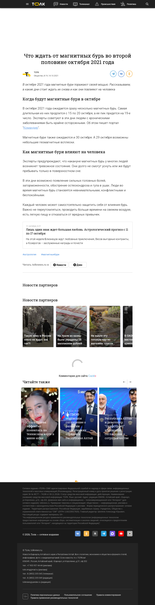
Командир (30, 128)
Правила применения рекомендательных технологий (54, 598)
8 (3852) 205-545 (34, 574)
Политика (131, 4)
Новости (64, 4)
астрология (29, 254)
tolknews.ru (36, 550)
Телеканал (84, 4)
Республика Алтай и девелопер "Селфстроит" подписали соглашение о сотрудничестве (118, 428)
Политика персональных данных (45, 595)
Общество (38, 76)
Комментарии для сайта (77, 376)
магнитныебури (50, 254)
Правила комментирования (108, 595)
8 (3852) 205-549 (34, 578)
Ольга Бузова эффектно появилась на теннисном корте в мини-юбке (40, 430)
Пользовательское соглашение (78, 595)
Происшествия (108, 4)
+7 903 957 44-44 (35, 565)
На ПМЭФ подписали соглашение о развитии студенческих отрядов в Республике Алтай (79, 426)
